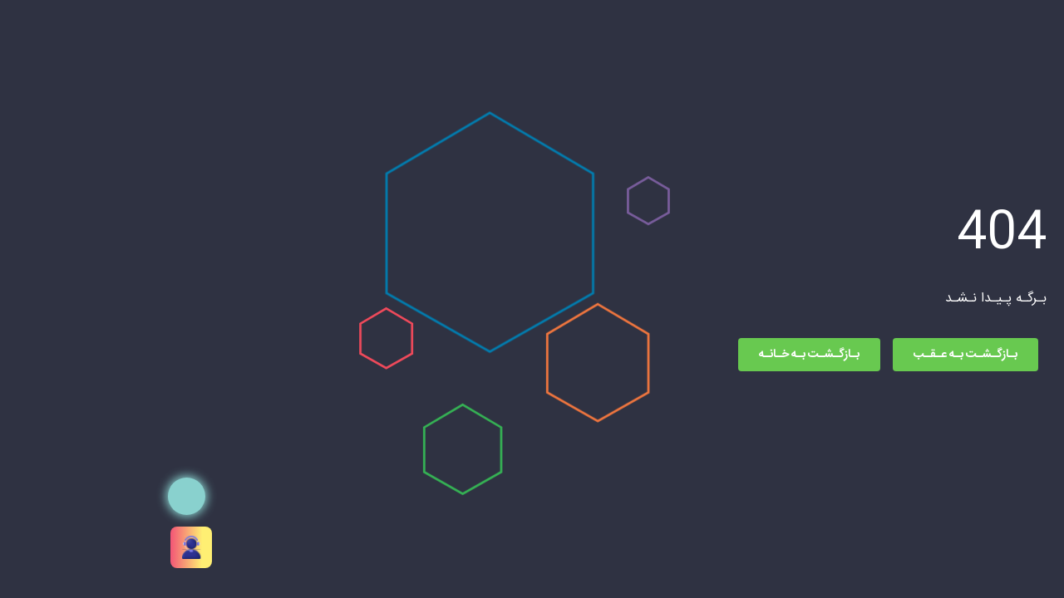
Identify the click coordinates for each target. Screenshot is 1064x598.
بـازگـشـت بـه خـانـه (652, 355)
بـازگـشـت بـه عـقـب (808, 355)
